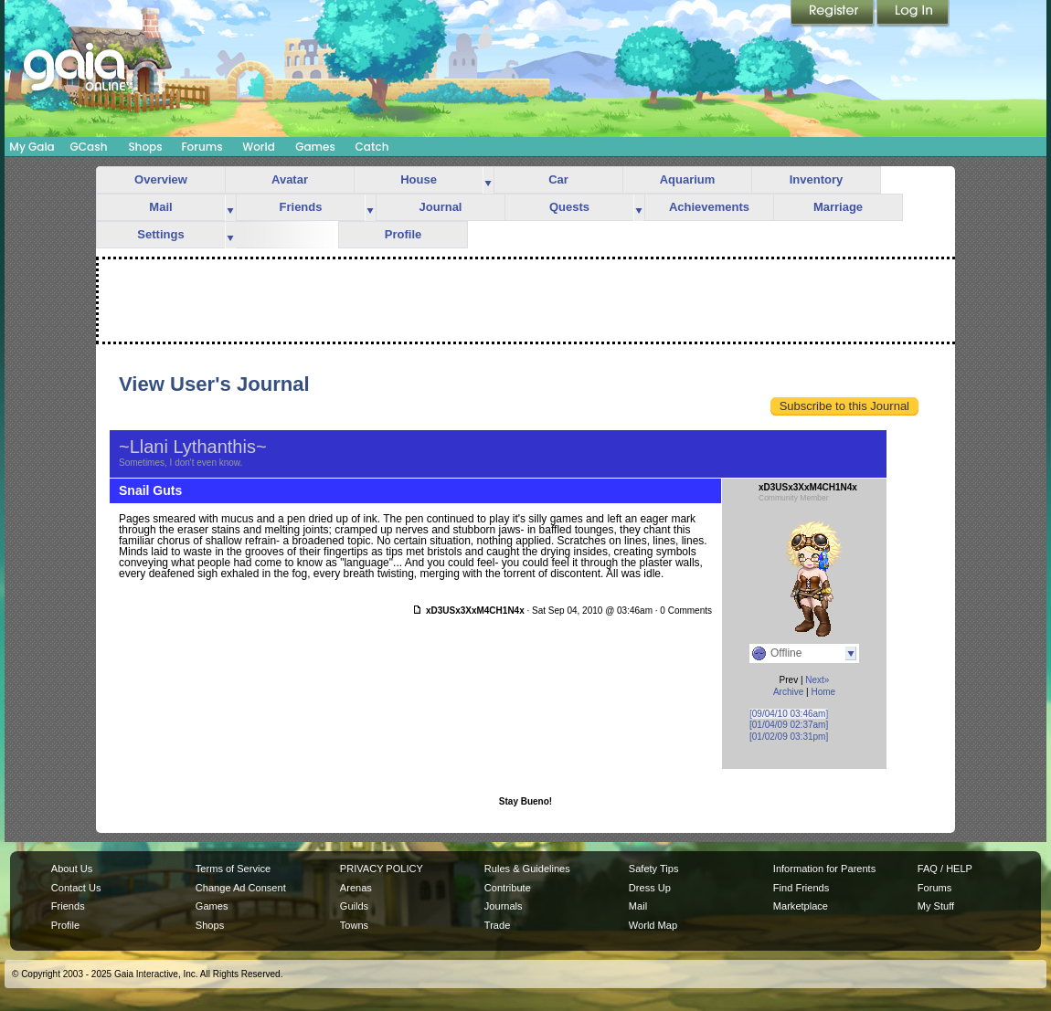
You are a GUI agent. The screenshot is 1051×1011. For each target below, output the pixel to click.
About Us (71, 868)
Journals (503, 905)
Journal (440, 207)
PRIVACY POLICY (381, 868)
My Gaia (31, 146)
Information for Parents (824, 868)
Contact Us (76, 887)
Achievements (709, 207)
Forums (201, 146)
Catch (372, 146)
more (488, 180)
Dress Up (650, 887)
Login (913, 13)
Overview (160, 179)
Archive (788, 692)
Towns (354, 925)
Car (558, 179)
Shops (145, 146)
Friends (301, 207)
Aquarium (688, 179)
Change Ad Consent (241, 887)
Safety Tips (654, 868)
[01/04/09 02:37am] (788, 725)
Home (823, 692)
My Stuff (936, 905)
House (418, 179)
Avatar (289, 179)
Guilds (354, 905)
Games (315, 146)
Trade (497, 925)
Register (833, 13)
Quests (569, 207)
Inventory (817, 179)
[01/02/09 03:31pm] (788, 737)
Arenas (356, 887)
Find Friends (801, 887)
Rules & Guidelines (527, 868)
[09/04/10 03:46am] (788, 714)
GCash (89, 146)
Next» (817, 680)
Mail (160, 207)
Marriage (838, 207)
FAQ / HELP (945, 868)
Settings (160, 234)
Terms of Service (233, 868)
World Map (653, 925)
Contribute (507, 887)
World (258, 146)
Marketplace (800, 905)
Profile (403, 234)
